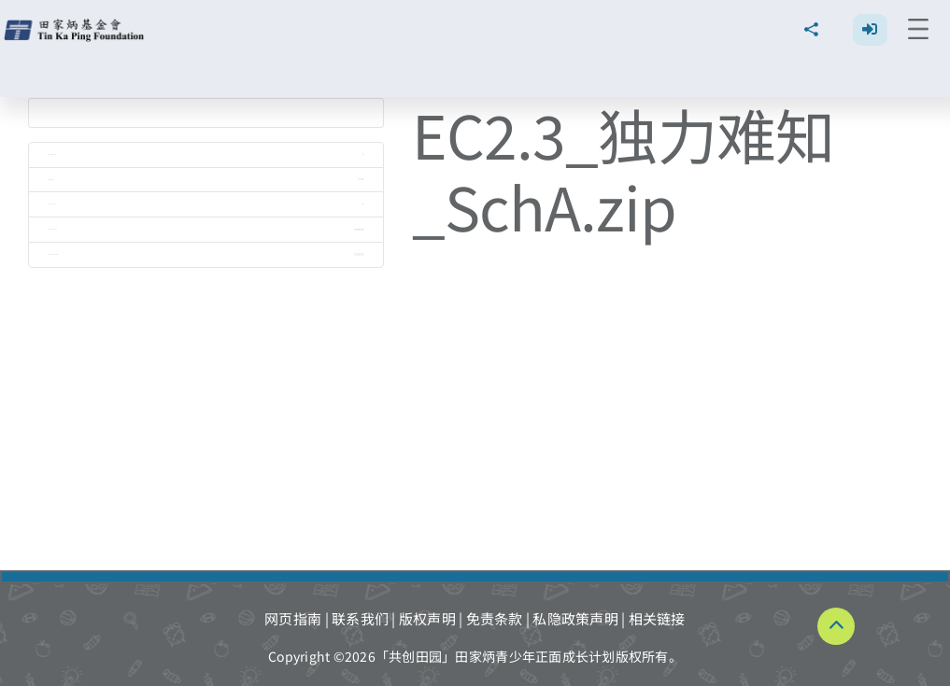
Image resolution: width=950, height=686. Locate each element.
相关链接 (657, 618)
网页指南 (292, 618)
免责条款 (494, 618)
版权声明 (427, 618)
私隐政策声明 (575, 618)
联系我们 (360, 618)
